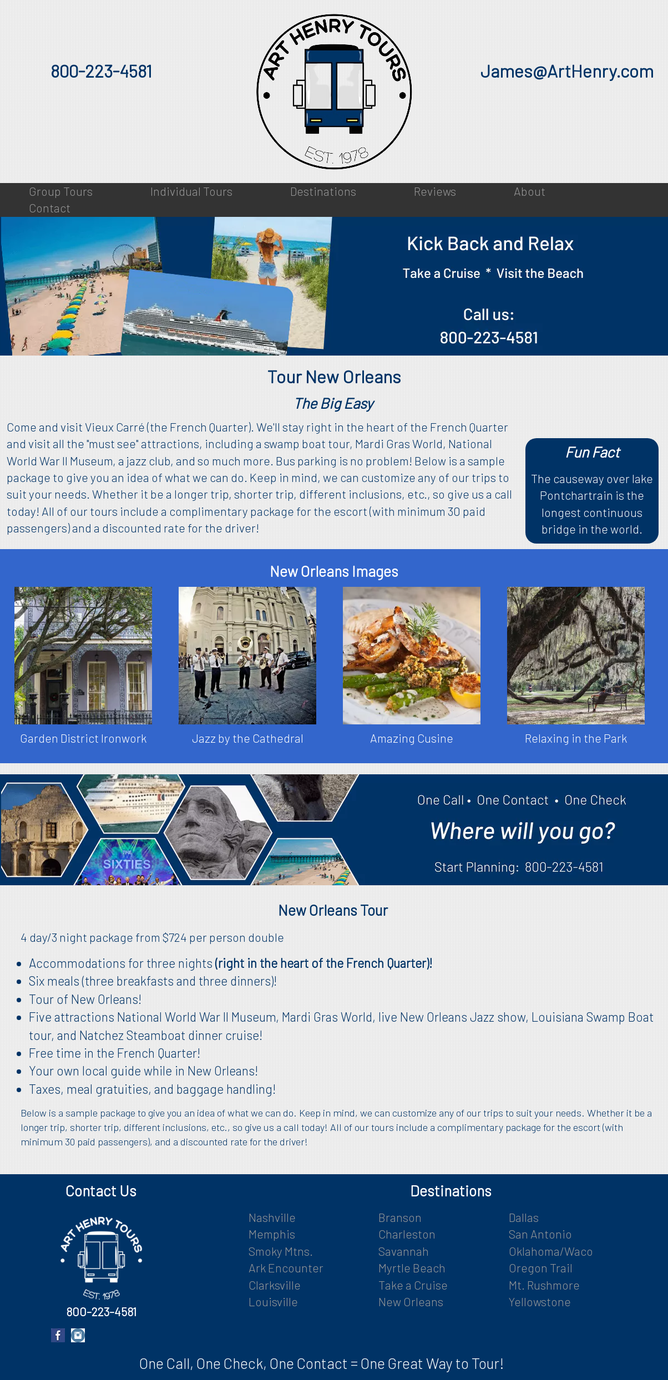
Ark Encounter (286, 1268)
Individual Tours (191, 191)
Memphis (272, 1234)
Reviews (435, 191)
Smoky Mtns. (281, 1251)
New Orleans (410, 1301)
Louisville (273, 1301)
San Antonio (540, 1234)
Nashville (272, 1217)
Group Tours (61, 191)
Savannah (403, 1251)
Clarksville (275, 1285)
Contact (49, 208)
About (529, 191)
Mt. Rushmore (544, 1285)
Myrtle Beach (412, 1268)
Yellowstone (540, 1301)
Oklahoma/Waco (551, 1251)
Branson (400, 1217)
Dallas (524, 1217)
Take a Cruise (413, 1285)
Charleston (407, 1234)
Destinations (323, 191)
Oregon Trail (541, 1268)
